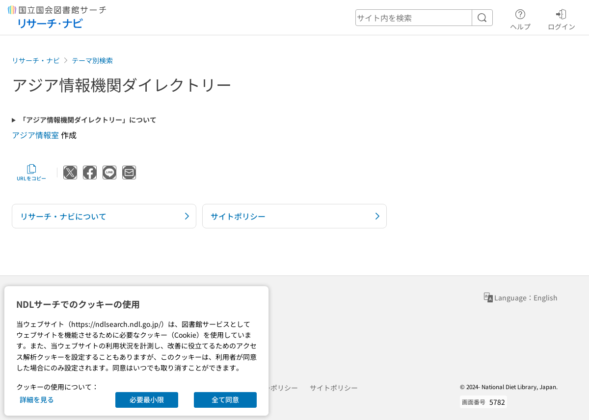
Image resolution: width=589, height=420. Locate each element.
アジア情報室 (35, 135)
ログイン (561, 18)
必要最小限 (147, 399)
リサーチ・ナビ (36, 60)
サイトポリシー (334, 388)
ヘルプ (520, 18)
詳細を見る (37, 399)
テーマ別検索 (92, 60)
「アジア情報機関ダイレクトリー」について (88, 119)
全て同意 (225, 399)
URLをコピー (31, 172)
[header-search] (424, 17)
